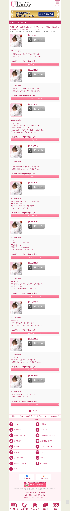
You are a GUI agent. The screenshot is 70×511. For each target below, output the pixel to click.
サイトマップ (15, 469)
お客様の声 (15, 441)
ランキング (41, 452)
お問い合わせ (41, 457)
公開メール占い (16, 446)
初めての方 (15, 429)
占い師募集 (41, 463)
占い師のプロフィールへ (35, 64)
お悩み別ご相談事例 (43, 441)
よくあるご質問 (16, 457)
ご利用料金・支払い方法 (45, 435)
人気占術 (14, 452)
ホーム (13, 424)
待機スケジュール (17, 435)
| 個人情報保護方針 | (31, 492)
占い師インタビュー (43, 446)
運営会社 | (41, 495)
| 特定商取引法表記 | (31, 495)
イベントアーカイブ (17, 463)
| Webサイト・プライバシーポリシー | (35, 498)
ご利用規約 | (41, 492)
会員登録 (40, 424)
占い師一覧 (41, 429)
